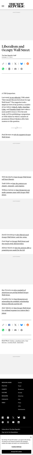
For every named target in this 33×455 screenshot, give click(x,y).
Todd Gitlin (20, 342)
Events (20, 382)
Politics (12, 341)
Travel (19, 386)
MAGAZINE (5, 396)
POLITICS (4, 386)
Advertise (20, 396)
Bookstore (21, 389)
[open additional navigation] (3, 4)
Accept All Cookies (16, 451)
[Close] (31, 437)
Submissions (21, 409)
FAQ (19, 399)
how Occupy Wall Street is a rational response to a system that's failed (16, 310)
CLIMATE (4, 389)
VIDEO (3, 402)
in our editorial (15, 97)
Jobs (19, 406)
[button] (4, 63)
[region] (16, 445)
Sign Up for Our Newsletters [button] (10, 432)
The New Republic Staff (9, 55)
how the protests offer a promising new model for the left (16, 249)
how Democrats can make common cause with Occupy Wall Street (16, 192)
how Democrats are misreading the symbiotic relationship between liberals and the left (15, 301)
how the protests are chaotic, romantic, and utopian (14, 184)
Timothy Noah (15, 109)
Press (19, 402)
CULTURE (4, 392)
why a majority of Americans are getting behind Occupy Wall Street (15, 292)
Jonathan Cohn (20, 341)
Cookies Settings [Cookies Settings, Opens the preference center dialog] (16, 447)
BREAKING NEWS (7, 382)
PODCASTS (5, 399)
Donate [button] (20, 392)
